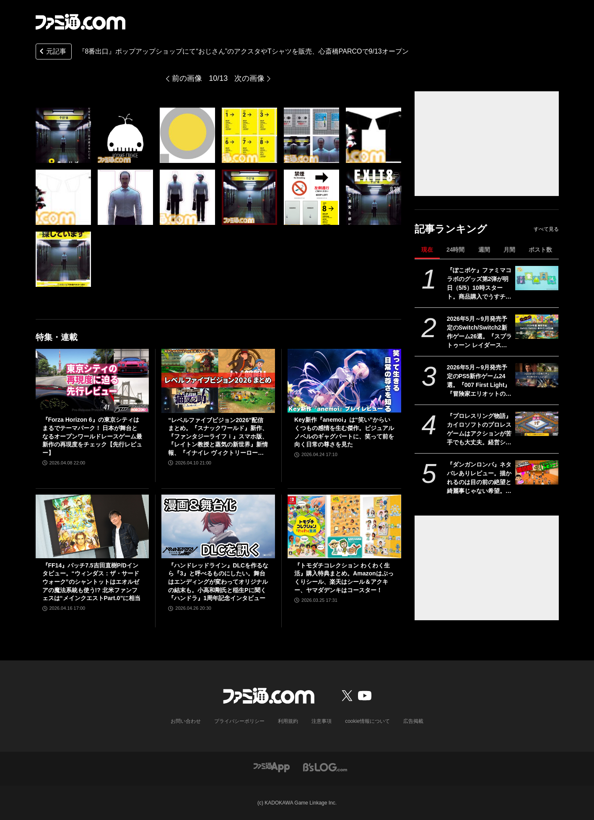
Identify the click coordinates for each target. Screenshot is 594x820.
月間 (509, 249)
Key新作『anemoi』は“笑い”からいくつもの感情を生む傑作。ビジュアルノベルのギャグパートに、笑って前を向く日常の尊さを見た (344, 432)
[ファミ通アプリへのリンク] (272, 766)
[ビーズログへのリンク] (325, 766)
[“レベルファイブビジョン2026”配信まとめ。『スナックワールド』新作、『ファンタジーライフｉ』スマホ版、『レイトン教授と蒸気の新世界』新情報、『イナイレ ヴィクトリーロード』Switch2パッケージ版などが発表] (218, 381)
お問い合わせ (186, 721)
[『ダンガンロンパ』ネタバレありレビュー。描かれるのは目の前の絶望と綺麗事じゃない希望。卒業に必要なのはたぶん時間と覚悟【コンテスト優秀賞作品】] (536, 472)
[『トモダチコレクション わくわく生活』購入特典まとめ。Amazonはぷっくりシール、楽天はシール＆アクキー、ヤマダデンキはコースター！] (344, 526)
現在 (427, 249)
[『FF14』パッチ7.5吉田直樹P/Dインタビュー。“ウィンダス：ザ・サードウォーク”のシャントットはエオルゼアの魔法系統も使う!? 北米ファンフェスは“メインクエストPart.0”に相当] (92, 526)
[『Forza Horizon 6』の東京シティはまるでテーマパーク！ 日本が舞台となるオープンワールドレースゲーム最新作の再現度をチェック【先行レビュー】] (92, 381)
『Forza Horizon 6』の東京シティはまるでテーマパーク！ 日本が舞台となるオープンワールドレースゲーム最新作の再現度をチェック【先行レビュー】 (92, 436)
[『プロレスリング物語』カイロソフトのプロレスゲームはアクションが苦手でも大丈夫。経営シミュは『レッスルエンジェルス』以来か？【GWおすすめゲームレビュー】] (536, 424)
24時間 (455, 249)
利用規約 (288, 721)
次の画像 (249, 78)
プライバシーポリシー (239, 721)
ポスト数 (540, 249)
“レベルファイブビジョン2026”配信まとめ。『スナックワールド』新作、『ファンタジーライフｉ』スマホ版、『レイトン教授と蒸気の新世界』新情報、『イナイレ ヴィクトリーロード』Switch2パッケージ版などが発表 (218, 437)
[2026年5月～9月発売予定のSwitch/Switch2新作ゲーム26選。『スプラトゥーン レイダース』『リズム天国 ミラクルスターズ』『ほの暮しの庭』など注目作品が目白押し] (536, 327)
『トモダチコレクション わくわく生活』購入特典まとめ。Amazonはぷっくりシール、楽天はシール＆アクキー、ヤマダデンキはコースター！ (343, 577)
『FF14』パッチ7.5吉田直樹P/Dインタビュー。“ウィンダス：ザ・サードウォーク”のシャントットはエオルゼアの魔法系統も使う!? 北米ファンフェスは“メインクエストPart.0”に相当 (91, 581)
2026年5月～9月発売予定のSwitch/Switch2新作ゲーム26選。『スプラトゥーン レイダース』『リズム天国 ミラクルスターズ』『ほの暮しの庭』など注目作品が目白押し (479, 332)
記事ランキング (451, 229)
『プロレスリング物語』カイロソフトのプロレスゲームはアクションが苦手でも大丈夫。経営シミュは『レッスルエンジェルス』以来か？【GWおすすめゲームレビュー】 (479, 430)
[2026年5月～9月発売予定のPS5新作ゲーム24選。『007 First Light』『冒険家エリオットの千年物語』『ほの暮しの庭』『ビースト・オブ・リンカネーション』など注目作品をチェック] (536, 375)
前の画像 (187, 78)
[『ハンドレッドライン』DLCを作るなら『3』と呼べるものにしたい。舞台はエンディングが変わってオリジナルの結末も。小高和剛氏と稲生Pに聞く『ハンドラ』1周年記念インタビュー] (218, 526)
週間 (484, 249)
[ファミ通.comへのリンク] (80, 22)
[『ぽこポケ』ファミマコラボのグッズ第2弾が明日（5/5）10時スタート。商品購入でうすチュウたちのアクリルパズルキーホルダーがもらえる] (536, 278)
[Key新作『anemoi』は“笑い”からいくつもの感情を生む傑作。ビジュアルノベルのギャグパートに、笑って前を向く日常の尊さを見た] (344, 381)
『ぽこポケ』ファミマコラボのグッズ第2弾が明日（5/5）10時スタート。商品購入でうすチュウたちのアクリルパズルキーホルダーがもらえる (479, 284)
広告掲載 (413, 721)
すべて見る (546, 229)
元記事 (52, 52)
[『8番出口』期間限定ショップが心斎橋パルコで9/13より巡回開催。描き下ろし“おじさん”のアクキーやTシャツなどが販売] (63, 135)
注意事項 (321, 721)
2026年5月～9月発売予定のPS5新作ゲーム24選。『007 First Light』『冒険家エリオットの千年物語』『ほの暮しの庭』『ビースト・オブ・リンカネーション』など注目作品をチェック (479, 381)
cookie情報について (367, 721)
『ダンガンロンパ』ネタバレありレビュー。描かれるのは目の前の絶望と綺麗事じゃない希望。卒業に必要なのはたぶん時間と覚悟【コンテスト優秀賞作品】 (479, 478)
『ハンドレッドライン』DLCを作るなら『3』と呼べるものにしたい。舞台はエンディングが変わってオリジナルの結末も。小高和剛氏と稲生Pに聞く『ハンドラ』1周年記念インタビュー (218, 581)
